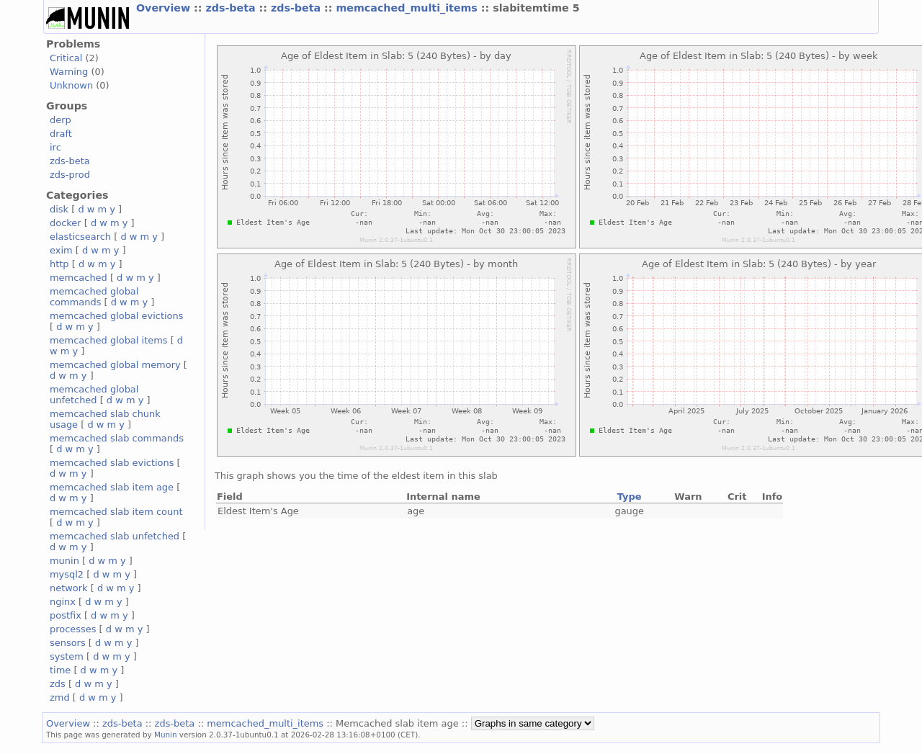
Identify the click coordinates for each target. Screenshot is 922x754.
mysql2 (67, 574)
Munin (165, 734)
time (60, 670)
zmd (60, 697)
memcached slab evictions (112, 462)
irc (55, 147)
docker (65, 222)
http (59, 264)
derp (60, 120)
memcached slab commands (117, 438)
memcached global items (109, 340)
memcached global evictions (116, 315)
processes (73, 629)
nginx (63, 601)
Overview (165, 8)
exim (61, 250)
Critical (66, 58)
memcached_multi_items (408, 8)
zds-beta (232, 8)
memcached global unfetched (94, 394)
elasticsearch (80, 236)
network (69, 588)
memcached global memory (115, 364)
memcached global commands (94, 297)
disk (59, 209)
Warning (69, 71)
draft (61, 133)
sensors (68, 642)
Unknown (71, 85)
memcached (78, 277)
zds (58, 683)
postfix (65, 615)
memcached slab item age (112, 487)
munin (64, 560)
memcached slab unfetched (114, 536)
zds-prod (70, 174)
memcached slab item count (116, 511)
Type (629, 496)
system (67, 656)
